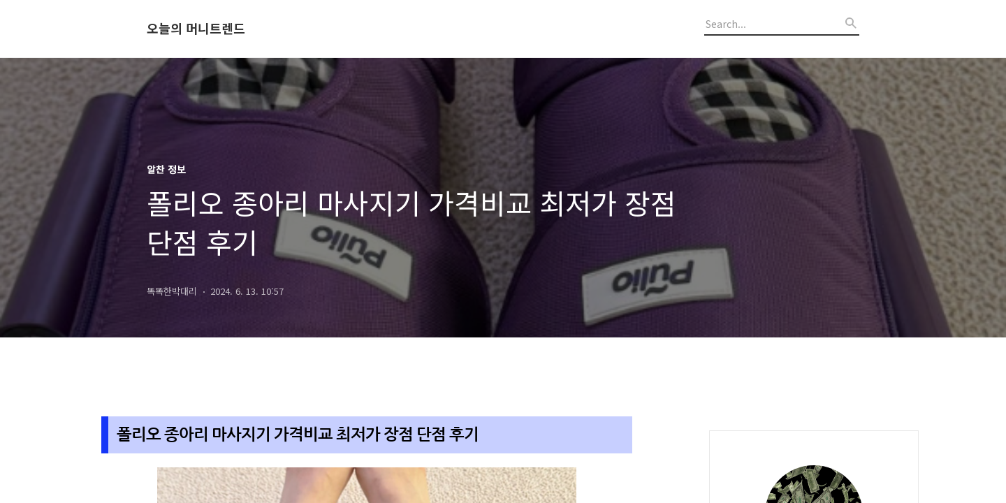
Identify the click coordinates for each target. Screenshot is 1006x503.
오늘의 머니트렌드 (196, 28)
